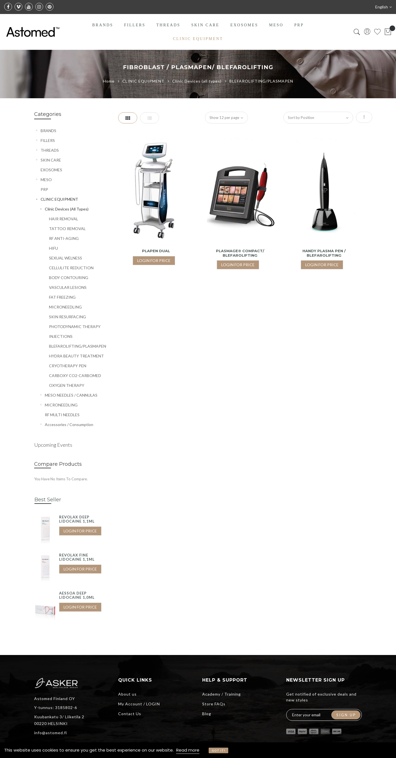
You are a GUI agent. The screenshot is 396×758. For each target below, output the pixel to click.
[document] (198, 750)
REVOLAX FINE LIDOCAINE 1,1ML (77, 557)
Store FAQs (213, 703)
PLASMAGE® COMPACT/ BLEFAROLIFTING (240, 253)
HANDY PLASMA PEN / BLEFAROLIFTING (324, 253)
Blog (206, 713)
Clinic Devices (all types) (197, 81)
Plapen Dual (156, 251)
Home (109, 81)
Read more (187, 750)
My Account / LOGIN (139, 703)
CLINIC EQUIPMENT (144, 81)
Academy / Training (221, 694)
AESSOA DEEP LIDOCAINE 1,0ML (77, 595)
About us (127, 694)
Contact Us (129, 713)
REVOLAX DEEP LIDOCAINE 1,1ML (77, 519)
